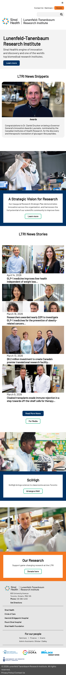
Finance (33, 638)
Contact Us (38, 8)
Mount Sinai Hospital (13, 622)
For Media (33, 421)
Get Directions (16, 602)
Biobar (37, 641)
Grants (42, 638)
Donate (59, 8)
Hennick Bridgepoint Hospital (16, 618)
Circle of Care (10, 614)
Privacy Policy (7, 672)
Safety (44, 641)
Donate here (33, 571)
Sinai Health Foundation (14, 626)
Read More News (33, 413)
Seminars (48, 8)
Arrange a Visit (33, 491)
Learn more (11, 63)
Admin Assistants (26, 641)
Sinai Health (9, 610)
